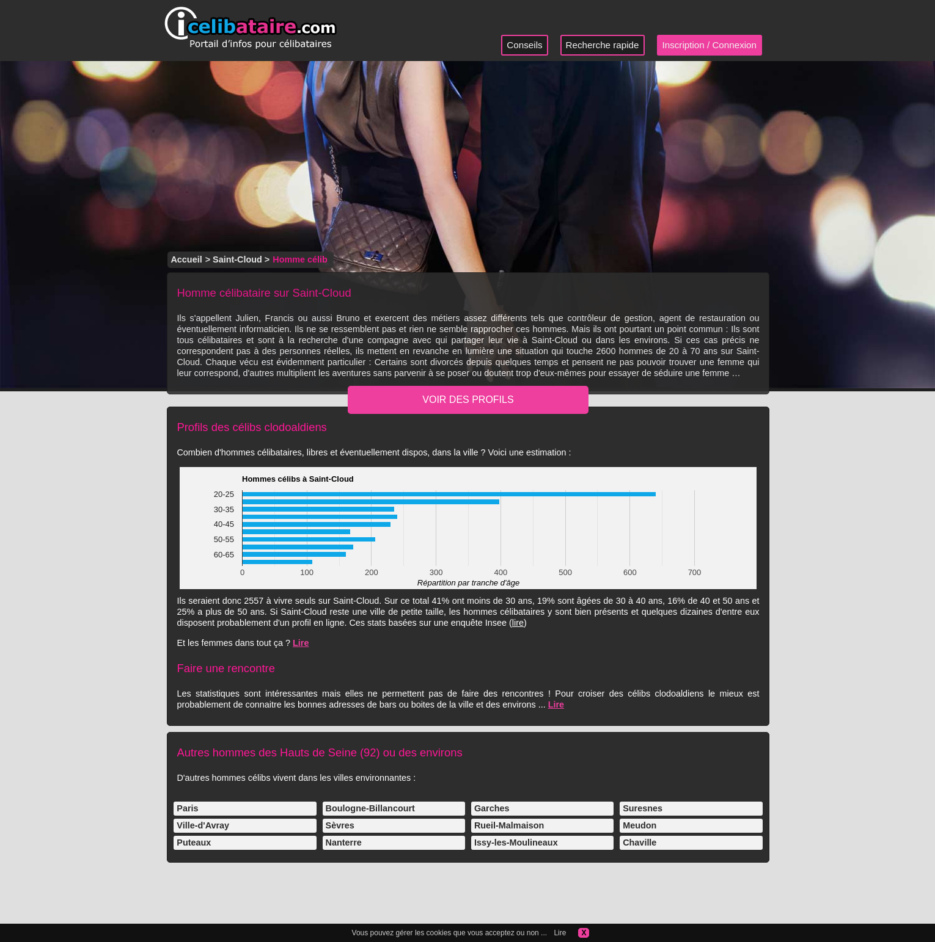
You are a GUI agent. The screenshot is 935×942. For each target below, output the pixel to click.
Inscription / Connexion (709, 45)
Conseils (524, 45)
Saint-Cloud (237, 259)
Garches (492, 808)
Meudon (639, 825)
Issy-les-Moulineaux (516, 842)
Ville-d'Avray (203, 825)
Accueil (186, 259)
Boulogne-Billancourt (370, 808)
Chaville (639, 842)
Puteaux (194, 842)
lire (518, 623)
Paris (187, 808)
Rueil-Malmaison (509, 825)
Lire (301, 643)
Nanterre (344, 842)
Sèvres (340, 825)
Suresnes (642, 808)
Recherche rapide (602, 45)
